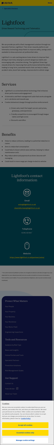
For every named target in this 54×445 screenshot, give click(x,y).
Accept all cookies (25, 425)
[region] (27, 422)
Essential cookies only (25, 433)
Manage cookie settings (25, 440)
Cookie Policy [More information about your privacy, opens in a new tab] (25, 418)
